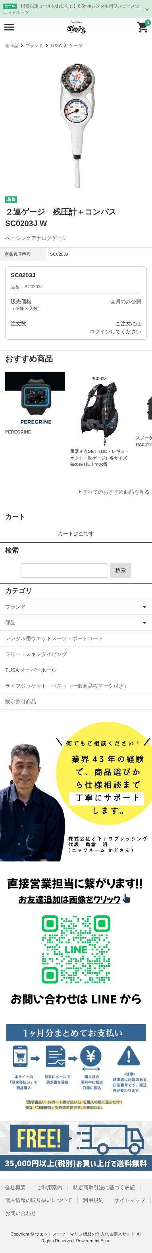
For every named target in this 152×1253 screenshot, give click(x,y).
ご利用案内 (49, 1187)
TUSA (56, 45)
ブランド (34, 45)
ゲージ (75, 45)
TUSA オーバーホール (30, 670)
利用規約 (93, 1200)
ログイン (100, 332)
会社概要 (15, 1187)
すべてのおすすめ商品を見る (116, 492)
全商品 (11, 45)
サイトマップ (129, 1200)
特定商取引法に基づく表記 (104, 1187)
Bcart (105, 1240)
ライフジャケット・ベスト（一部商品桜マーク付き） (67, 686)
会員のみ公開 (125, 301)
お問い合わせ (20, 1213)
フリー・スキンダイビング (36, 654)
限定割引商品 (20, 702)
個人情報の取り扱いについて (38, 1200)
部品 (10, 623)
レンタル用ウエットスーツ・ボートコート (54, 638)
